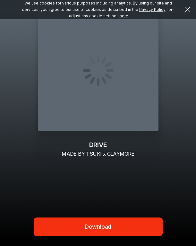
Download (98, 226)
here (124, 15)
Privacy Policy (152, 9)
